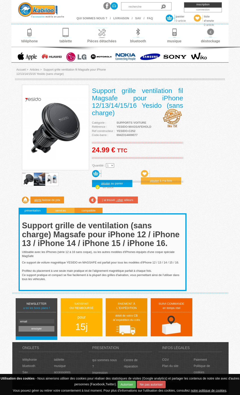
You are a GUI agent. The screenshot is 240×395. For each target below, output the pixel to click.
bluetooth (28, 366)
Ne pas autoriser (151, 384)
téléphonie (29, 359)
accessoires (62, 372)
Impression (99, 372)
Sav (25, 372)
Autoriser (126, 384)
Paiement (200, 359)
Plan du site (170, 366)
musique (60, 366)
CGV (165, 359)
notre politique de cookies (208, 390)
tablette (59, 359)
